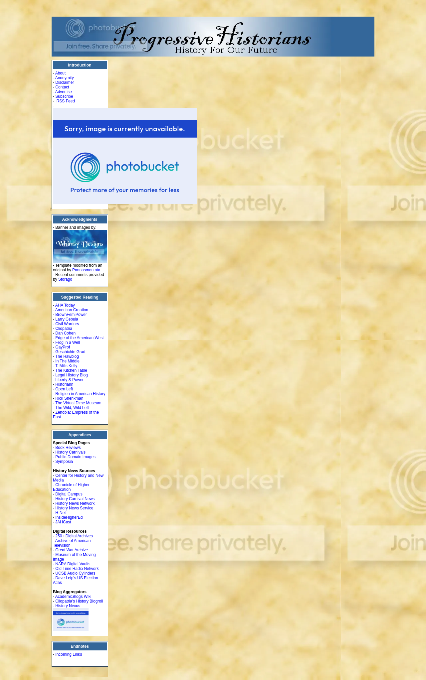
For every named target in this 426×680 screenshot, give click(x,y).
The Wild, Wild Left (72, 407)
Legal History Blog (71, 375)
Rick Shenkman (69, 398)
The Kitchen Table (71, 370)
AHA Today (65, 305)
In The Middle (67, 361)
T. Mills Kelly (66, 365)
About (60, 73)
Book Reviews (68, 447)
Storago (65, 279)
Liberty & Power (69, 379)
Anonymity (64, 77)
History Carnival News (75, 498)
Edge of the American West (79, 338)
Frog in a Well (67, 342)
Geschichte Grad (70, 351)
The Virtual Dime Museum (78, 403)
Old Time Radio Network (77, 568)
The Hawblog (67, 356)
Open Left (64, 389)
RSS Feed (66, 101)
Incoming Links (68, 654)
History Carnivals (70, 452)
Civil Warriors (67, 324)
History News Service (74, 508)
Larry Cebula (66, 319)
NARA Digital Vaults (72, 564)
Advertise (63, 91)
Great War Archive (71, 550)
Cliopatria (63, 328)
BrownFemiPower (71, 314)
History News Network (75, 503)
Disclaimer (64, 82)
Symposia (64, 461)
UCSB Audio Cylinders (75, 573)
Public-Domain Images (75, 457)
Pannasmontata (86, 270)
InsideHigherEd (69, 517)
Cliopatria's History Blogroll (79, 601)
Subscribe (64, 96)
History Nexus (67, 606)
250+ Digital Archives (74, 536)
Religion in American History (80, 393)
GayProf (62, 347)
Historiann (64, 384)
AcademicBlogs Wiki (73, 596)
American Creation (71, 310)
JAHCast (63, 522)
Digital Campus (68, 494)
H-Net (60, 512)
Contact (62, 87)
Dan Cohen (65, 333)
